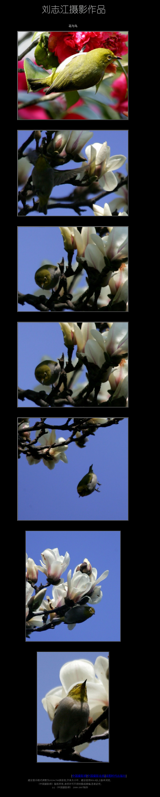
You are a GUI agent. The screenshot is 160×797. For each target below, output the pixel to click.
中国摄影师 (79, 775)
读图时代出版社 (115, 775)
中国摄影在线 (96, 775)
